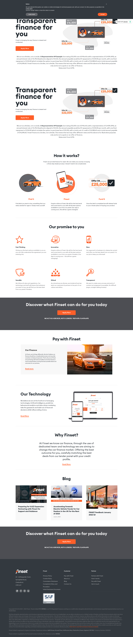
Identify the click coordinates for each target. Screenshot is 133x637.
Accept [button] (102, 14)
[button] (106, 4)
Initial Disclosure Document (51, 589)
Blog (65, 581)
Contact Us (67, 584)
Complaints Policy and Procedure (50, 585)
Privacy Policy (47, 576)
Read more (29, 369)
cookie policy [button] (29, 8)
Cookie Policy (47, 578)
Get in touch (95, 584)
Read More (25, 416)
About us (67, 578)
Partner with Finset (97, 576)
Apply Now (25, 48)
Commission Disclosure (50, 581)
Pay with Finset (68, 576)
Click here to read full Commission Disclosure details (83, 627)
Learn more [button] (31, 14)
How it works (95, 578)
